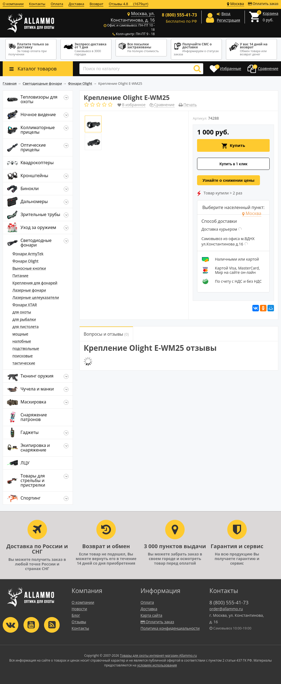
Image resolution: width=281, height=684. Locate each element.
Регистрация (228, 20)
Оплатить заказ (263, 3)
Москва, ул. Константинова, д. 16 (133, 17)
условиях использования (157, 665)
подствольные (25, 348)
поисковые (22, 355)
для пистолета (25, 326)
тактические (23, 363)
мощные (20, 333)
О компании (13, 3)
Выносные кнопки (29, 268)
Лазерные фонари (29, 290)
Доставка (76, 3)
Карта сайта (151, 615)
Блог (76, 615)
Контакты (37, 3)
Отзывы (79, 621)
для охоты (21, 312)
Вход (225, 13)
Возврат (96, 3)
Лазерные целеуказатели (35, 297)
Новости (79, 608)
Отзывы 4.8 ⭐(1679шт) (128, 3)
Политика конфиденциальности (170, 628)
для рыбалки (24, 319)
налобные (21, 341)
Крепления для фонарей (34, 282)
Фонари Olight (25, 261)
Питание (20, 275)
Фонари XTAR (24, 304)
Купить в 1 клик (233, 164)
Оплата (57, 3)
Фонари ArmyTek (27, 253)
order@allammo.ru (226, 608)
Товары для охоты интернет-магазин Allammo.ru (158, 655)
